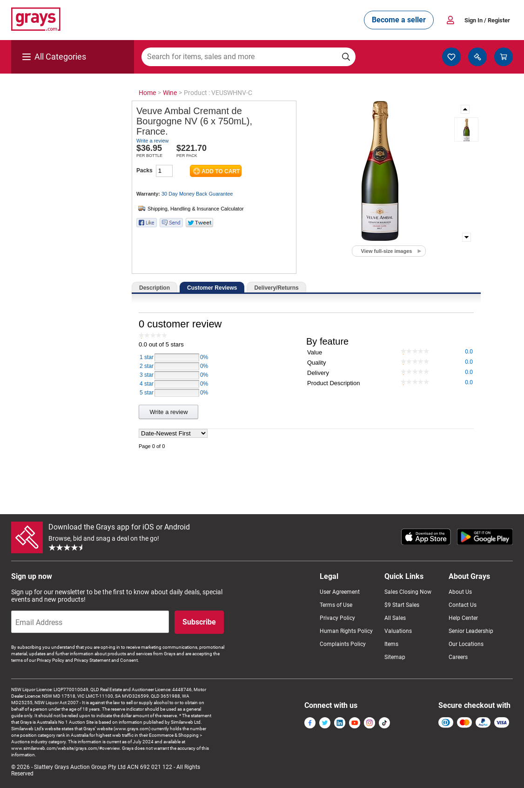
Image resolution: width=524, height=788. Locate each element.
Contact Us (463, 605)
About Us (460, 592)
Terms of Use (336, 605)
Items (391, 644)
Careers (458, 657)
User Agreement (340, 592)
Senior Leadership (471, 631)
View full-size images (386, 251)
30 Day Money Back (197, 194)
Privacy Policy (337, 618)
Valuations (398, 631)
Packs (144, 170)
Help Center (463, 618)
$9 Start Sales (401, 605)
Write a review (152, 140)
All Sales (395, 618)
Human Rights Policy (346, 631)
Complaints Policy (343, 644)
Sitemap (394, 657)
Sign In (487, 20)
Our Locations (466, 644)
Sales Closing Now (407, 592)
